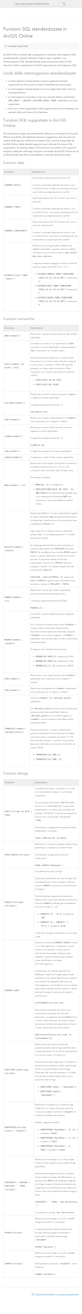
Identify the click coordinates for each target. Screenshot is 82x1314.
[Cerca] (64, 4)
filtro (61, 564)
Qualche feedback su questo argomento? (57, 1308)
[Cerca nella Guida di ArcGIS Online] (38, 3)
